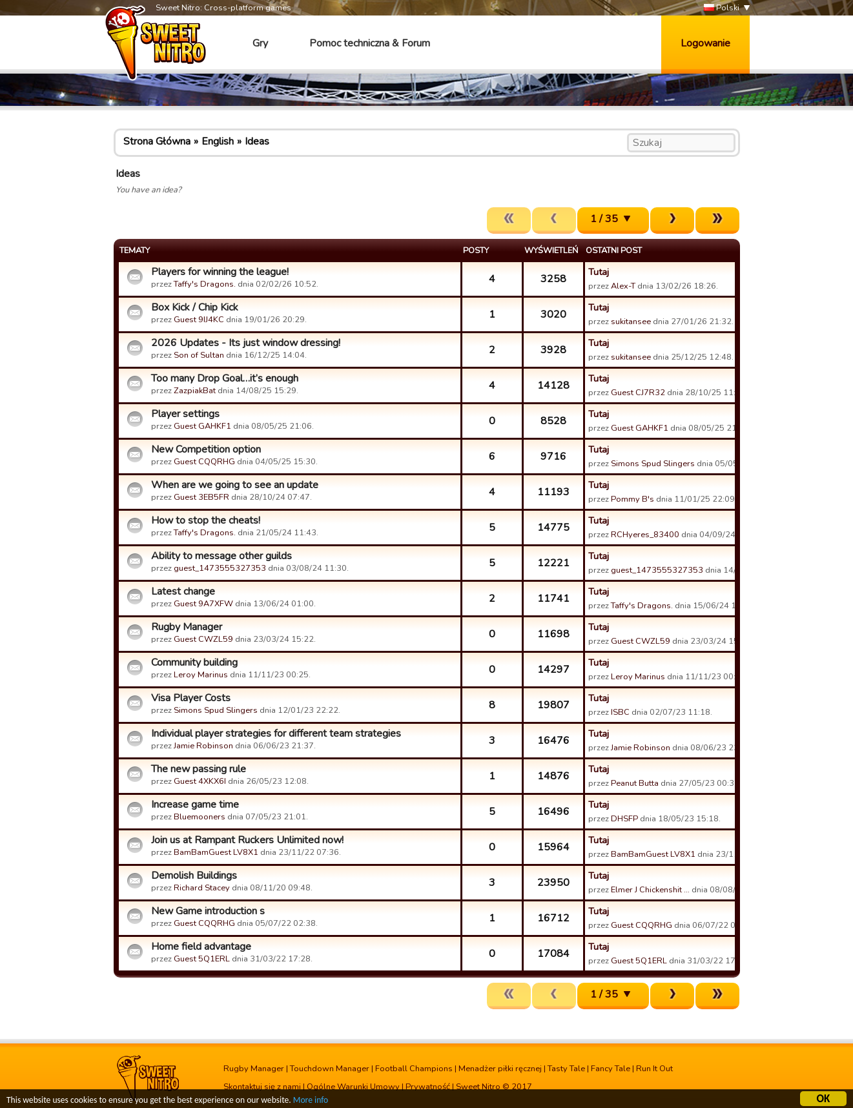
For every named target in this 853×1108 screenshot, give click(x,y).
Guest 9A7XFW (203, 604)
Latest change (183, 591)
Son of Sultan (199, 355)
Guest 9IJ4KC (199, 319)
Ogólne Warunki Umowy (353, 1087)
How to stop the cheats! (205, 520)
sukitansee (631, 321)
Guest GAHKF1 (202, 426)
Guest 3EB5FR (201, 497)
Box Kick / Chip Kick (194, 307)
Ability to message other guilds (221, 555)
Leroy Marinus (201, 675)
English (217, 141)
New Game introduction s (208, 911)
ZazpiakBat (195, 390)
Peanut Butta (635, 783)
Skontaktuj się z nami (262, 1087)
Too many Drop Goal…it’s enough (224, 378)
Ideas (257, 141)
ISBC (620, 712)
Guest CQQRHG (204, 461)
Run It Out (654, 1068)
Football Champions (414, 1068)
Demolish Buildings (194, 875)
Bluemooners (199, 817)
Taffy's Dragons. (205, 284)
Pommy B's (632, 499)
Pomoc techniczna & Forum (369, 43)
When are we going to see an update (234, 484)
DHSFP (624, 819)
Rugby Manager (186, 626)
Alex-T (623, 286)
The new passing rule (198, 769)
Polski (721, 8)
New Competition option (206, 449)
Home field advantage (201, 946)
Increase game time (195, 804)
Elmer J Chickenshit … (650, 890)
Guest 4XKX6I (200, 781)
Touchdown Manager (329, 1068)
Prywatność (428, 1087)
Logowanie (705, 43)
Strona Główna (156, 141)
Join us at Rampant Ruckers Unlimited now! (247, 840)
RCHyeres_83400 (645, 534)
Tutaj (598, 271)
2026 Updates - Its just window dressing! (245, 342)
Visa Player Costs (191, 698)
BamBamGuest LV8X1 (216, 852)
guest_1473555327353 (220, 568)
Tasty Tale (566, 1068)
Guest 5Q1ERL (202, 959)
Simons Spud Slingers (653, 463)
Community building (194, 662)
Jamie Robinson (203, 746)
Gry (260, 43)
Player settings (185, 413)
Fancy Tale (610, 1068)
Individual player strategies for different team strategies (276, 733)
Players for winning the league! (220, 271)
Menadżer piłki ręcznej (500, 1068)
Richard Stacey (202, 888)
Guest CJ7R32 (638, 392)
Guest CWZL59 (203, 639)
